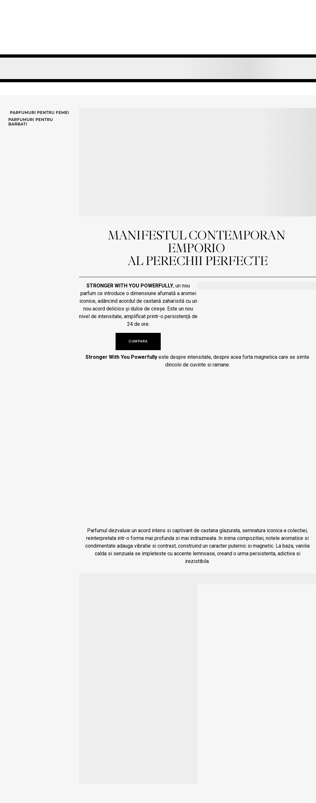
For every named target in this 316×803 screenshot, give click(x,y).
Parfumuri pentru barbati (30, 121)
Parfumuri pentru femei (39, 112)
